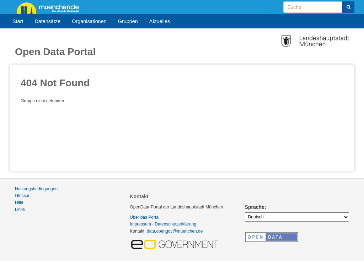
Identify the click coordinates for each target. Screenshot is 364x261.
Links (20, 209)
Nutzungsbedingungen (36, 188)
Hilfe (19, 202)
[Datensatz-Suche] (318, 7)
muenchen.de (50, 8)
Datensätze (47, 21)
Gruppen (128, 21)
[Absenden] (348, 7)
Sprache (254, 207)
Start (17, 21)
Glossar (22, 195)
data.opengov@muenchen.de (175, 231)
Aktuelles (159, 21)
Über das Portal (144, 217)
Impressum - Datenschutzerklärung (163, 224)
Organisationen (89, 21)
